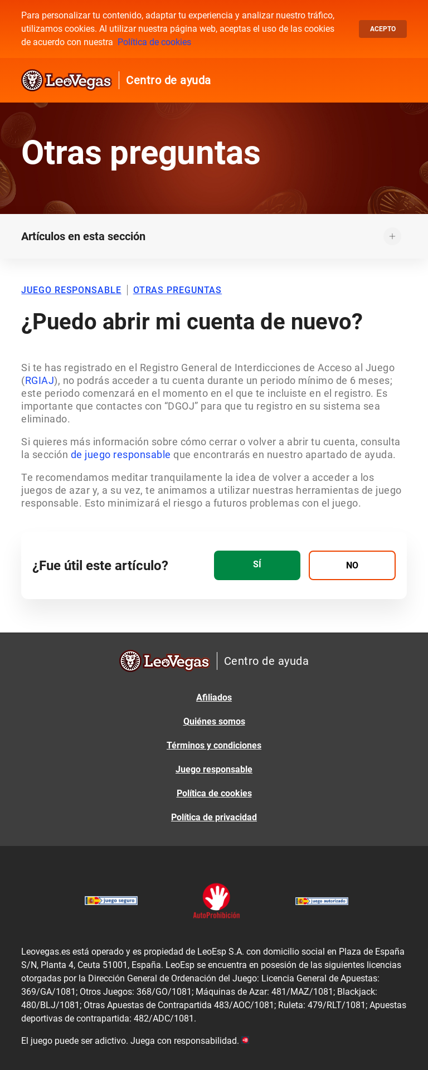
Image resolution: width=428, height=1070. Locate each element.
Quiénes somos (214, 721)
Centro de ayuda (168, 80)
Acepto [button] (383, 29)
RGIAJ (40, 380)
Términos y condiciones (214, 745)
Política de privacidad (214, 817)
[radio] (257, 565)
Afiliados (214, 697)
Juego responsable (214, 769)
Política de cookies (154, 42)
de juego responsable (121, 454)
